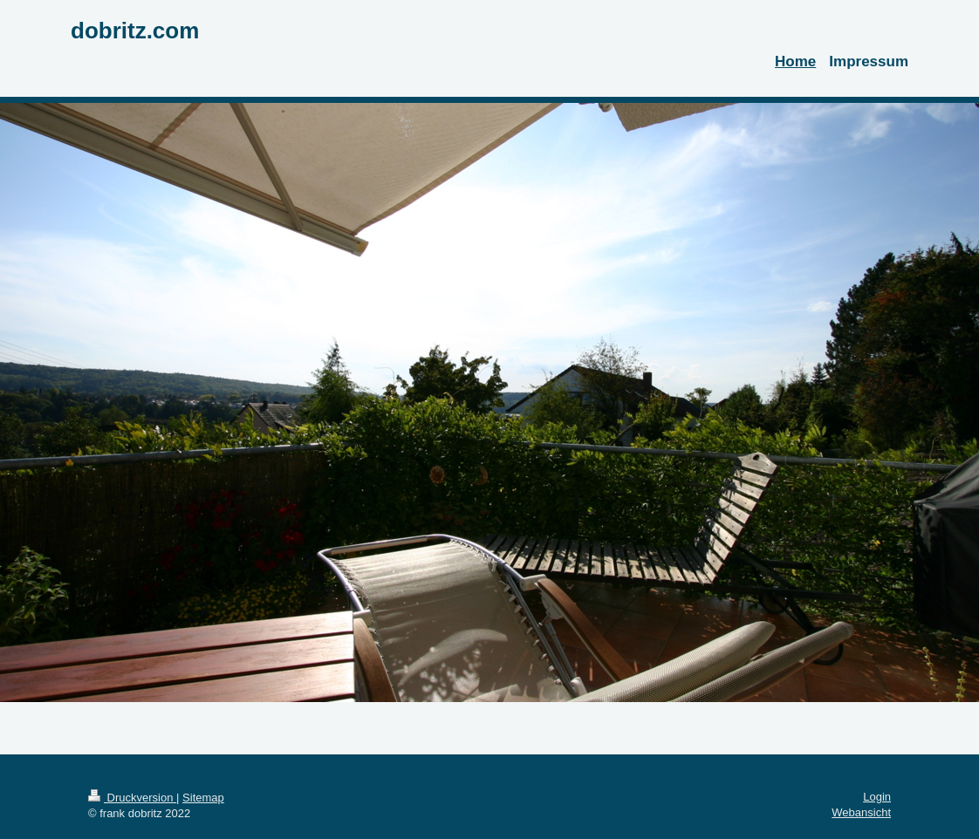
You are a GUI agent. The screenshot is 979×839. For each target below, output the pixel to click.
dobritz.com (135, 30)
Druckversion (132, 797)
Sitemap (203, 797)
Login (877, 796)
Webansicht (861, 812)
